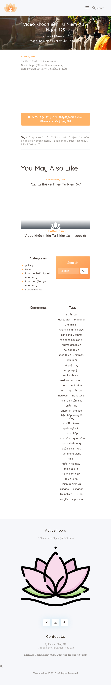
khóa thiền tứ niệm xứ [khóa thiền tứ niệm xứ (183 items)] (71, 355)
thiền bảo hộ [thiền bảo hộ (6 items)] (71, 469)
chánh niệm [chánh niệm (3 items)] (71, 324)
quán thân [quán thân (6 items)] (64, 438)
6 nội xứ (48, 137)
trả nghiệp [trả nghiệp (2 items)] (66, 494)
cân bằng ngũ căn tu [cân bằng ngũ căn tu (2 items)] (71, 340)
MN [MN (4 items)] (62, 390)
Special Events (33, 289)
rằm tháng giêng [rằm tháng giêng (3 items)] (71, 453)
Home (45, 36)
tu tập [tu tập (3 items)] (79, 494)
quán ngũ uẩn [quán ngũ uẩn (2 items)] (71, 428)
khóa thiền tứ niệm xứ (67, 137)
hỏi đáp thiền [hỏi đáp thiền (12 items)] (71, 350)
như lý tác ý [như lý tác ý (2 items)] (77, 395)
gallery (29, 265)
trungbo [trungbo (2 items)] (64, 489)
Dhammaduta (40, 673)
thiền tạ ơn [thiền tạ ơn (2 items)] (71, 479)
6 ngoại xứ (35, 137)
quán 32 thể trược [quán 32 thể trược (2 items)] (71, 423)
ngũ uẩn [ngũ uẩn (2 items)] (63, 395)
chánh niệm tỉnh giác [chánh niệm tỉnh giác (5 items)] (71, 329)
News (28, 269)
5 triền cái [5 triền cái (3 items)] (71, 314)
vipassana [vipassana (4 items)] (78, 499)
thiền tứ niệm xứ (30, 144)
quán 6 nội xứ (43, 141)
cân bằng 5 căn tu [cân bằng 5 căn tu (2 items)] (71, 335)
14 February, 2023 (56, 231)
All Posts (57, 36)
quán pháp (60, 141)
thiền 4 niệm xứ (78, 141)
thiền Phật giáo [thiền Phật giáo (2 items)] (71, 474)
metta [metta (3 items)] (79, 380)
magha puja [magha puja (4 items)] (71, 370)
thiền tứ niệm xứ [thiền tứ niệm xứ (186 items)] (71, 484)
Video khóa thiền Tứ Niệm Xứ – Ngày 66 (55, 235)
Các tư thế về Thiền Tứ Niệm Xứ (55, 184)
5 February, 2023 (55, 180)
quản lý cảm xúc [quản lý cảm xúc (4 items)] (71, 448)
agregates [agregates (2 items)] (64, 319)
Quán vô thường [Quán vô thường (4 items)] (71, 443)
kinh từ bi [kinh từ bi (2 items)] (71, 360)
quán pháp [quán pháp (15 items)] (71, 433)
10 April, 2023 (28, 57)
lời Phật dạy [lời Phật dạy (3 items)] (71, 365)
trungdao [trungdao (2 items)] (78, 489)
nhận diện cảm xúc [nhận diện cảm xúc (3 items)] (71, 400)
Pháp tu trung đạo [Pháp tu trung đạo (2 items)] (71, 411)
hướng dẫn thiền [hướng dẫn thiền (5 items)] (71, 345)
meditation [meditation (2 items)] (66, 380)
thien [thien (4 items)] (71, 459)
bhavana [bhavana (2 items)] (79, 319)
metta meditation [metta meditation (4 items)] (71, 385)
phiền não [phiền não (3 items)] (71, 405)
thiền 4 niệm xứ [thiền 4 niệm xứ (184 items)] (71, 464)
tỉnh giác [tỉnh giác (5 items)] (64, 499)
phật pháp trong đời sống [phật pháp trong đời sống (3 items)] (71, 417)
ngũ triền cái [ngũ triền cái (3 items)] (75, 390)
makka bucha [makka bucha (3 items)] (71, 375)
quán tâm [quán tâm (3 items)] (79, 438)
